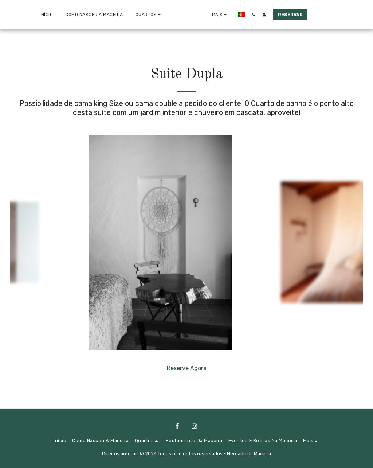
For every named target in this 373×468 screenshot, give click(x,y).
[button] (123, 14)
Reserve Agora (187, 368)
